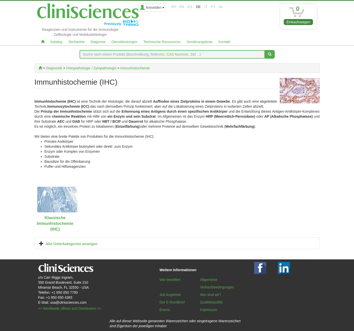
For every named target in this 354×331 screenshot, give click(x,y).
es (190, 7)
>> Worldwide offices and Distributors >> (69, 308)
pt (213, 7)
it (205, 7)
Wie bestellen (170, 280)
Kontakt (224, 42)
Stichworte (76, 42)
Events (165, 310)
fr (173, 7)
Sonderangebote (200, 42)
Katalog (56, 42)
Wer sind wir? (210, 295)
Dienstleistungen (125, 42)
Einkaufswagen (298, 22)
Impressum (208, 310)
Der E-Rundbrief (172, 302)
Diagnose (98, 42)
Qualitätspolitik (211, 302)
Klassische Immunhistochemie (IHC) (55, 223)
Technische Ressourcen (162, 42)
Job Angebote (170, 295)
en (181, 7)
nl (221, 7)
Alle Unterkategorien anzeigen (72, 243)
